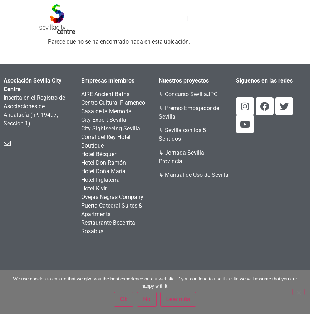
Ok (123, 299)
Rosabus (92, 231)
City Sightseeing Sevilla (110, 128)
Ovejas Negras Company (112, 197)
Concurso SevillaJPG (191, 94)
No (146, 299)
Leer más (178, 299)
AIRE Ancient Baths (105, 94)
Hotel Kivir (94, 188)
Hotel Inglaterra (100, 179)
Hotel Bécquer (98, 154)
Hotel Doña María (103, 171)
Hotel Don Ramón (103, 162)
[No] (298, 292)
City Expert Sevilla (103, 119)
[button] (188, 18)
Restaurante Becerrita (108, 222)
